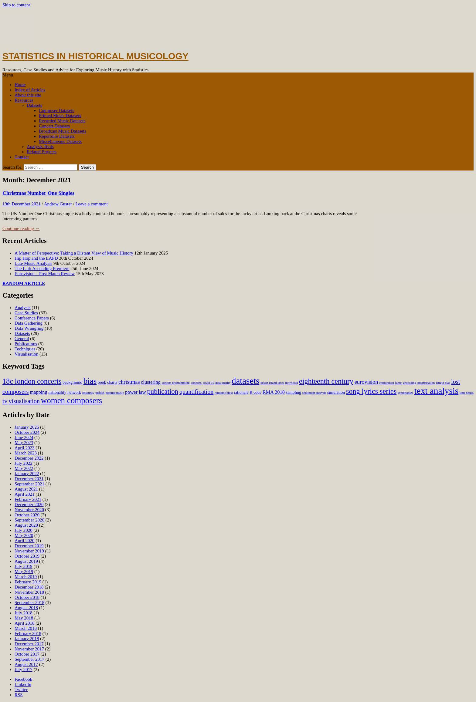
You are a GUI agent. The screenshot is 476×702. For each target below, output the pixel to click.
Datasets (34, 105)
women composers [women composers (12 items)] (71, 400)
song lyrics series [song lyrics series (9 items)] (371, 391)
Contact (22, 156)
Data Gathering (28, 323)
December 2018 (29, 587)
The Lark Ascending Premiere (42, 268)
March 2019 (26, 576)
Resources (24, 100)
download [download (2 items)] (291, 382)
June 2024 (24, 437)
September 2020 (29, 520)
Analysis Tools (40, 146)
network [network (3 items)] (74, 392)
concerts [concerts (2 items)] (196, 382)
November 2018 (29, 592)
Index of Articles (30, 89)
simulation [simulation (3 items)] (336, 392)
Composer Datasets (56, 110)
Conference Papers (32, 318)
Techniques (25, 348)
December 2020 (29, 504)
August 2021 (26, 489)
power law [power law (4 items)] (135, 392)
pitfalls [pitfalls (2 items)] (99, 392)
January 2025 (27, 427)
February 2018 (28, 633)
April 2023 (24, 447)
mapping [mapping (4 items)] (38, 392)
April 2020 (24, 540)
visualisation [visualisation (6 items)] (24, 401)
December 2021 (29, 478)
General (22, 338)
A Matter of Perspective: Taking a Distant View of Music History (74, 253)
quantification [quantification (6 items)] (196, 391)
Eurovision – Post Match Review (45, 273)
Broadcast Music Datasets (62, 131)
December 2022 (29, 458)
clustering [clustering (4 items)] (151, 382)
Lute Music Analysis (33, 263)
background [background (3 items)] (72, 382)
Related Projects (41, 151)
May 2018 (24, 618)
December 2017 (29, 643)
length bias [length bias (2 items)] (443, 382)
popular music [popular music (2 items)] (115, 392)
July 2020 (23, 530)
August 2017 (26, 664)
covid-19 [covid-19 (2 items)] (208, 382)
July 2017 (23, 669)
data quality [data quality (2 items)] (222, 382)
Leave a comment (91, 203)
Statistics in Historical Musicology (95, 56)
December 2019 (29, 545)
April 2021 (24, 494)
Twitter (21, 689)
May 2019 (24, 571)
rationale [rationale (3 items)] (241, 392)
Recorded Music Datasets (62, 120)
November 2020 (29, 509)
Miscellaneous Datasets (60, 141)
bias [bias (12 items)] (90, 381)
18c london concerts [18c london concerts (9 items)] (31, 381)
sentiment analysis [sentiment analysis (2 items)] (314, 392)
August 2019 (26, 561)
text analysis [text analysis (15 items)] (436, 391)
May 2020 (24, 535)
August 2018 (26, 607)
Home (20, 84)
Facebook (23, 679)
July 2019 (23, 566)
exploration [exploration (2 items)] (386, 382)
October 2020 (27, 514)
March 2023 (26, 453)
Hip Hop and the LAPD (36, 258)
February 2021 (28, 499)
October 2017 (27, 654)
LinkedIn (23, 684)
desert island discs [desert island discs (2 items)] (272, 382)
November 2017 (29, 648)
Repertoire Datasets (57, 136)
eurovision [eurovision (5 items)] (366, 382)
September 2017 (29, 659)
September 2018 (29, 602)
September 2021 (29, 483)
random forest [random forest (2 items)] (224, 392)
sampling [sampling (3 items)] (293, 392)
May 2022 (24, 468)
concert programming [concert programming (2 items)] (176, 382)
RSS (19, 694)
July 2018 (23, 612)
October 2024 (27, 432)
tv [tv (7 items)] (5, 401)
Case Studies (26, 312)
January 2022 (27, 473)
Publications (26, 343)
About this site (28, 95)
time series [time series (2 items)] (467, 392)
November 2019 (29, 550)
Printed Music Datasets (60, 115)
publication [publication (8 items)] (162, 391)
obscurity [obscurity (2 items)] (88, 392)
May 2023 (24, 442)
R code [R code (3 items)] (255, 392)
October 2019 (27, 556)
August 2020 (26, 525)
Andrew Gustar (58, 203)
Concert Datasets (54, 125)
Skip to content (16, 4)
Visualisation (26, 354)
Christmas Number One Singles (38, 193)
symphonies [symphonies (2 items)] (405, 392)
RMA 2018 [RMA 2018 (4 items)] (274, 392)
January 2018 (27, 638)
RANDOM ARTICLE (23, 283)
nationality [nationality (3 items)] (57, 392)
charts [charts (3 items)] (112, 382)
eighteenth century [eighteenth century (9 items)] (326, 381)
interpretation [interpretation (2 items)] (426, 382)
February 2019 (28, 581)
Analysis (23, 307)
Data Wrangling (29, 328)
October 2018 (27, 597)
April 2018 (24, 623)
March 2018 (26, 628)
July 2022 (23, 463)
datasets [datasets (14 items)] (245, 381)
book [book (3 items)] (102, 382)
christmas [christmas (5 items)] (129, 382)
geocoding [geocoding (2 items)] (409, 382)
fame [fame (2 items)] (398, 382)
